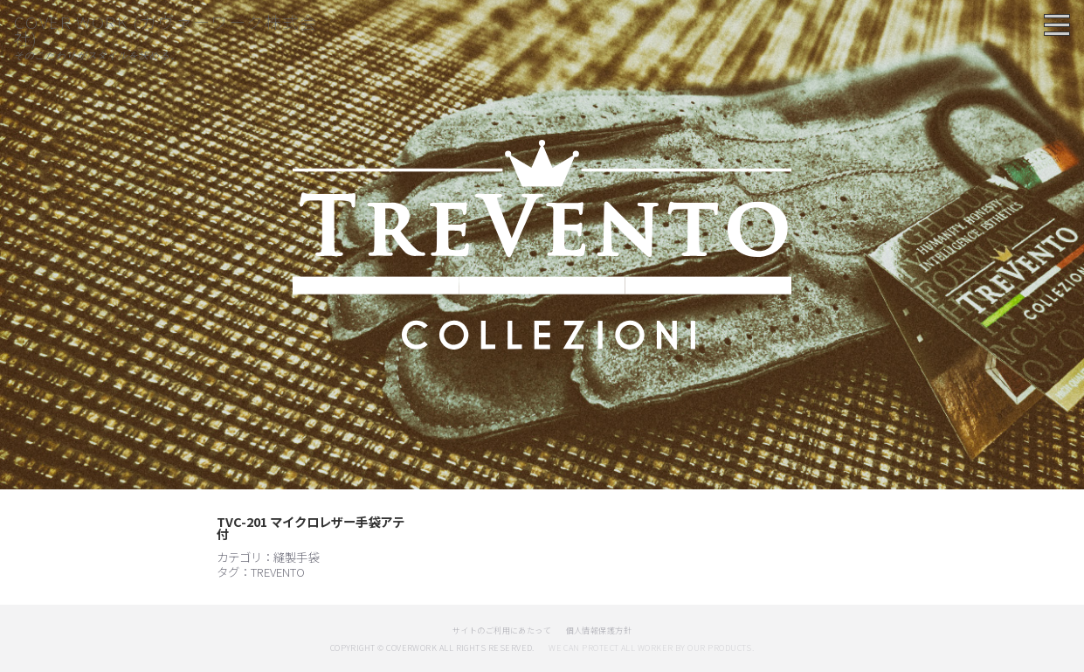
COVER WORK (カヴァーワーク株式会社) (166, 30)
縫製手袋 (296, 556)
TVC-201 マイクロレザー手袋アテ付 (310, 527)
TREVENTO (278, 571)
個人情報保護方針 (599, 630)
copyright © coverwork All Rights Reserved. (432, 648)
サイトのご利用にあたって (502, 630)
